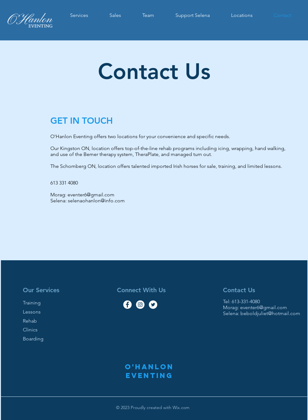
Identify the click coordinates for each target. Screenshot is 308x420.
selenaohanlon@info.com (96, 201)
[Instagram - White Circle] (140, 304)
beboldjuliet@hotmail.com (270, 313)
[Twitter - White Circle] (153, 304)
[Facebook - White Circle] (127, 304)
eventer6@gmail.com (91, 195)
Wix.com (180, 407)
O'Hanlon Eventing (149, 371)
